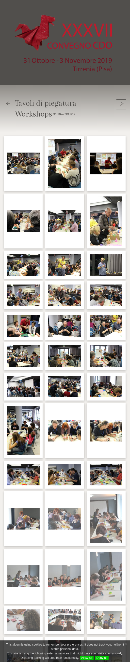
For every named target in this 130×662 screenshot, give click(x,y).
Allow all (86, 658)
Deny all (102, 658)
